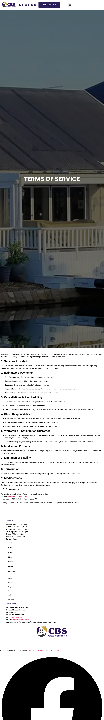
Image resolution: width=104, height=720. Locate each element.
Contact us (12, 571)
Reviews (11, 567)
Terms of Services (53, 650)
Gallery (10, 552)
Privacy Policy (41, 650)
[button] (69, 5)
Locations (11, 562)
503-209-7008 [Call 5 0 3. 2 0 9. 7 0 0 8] (17, 617)
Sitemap (31, 650)
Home (10, 548)
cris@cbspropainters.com (17, 496)
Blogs (10, 557)
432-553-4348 (27, 5)
